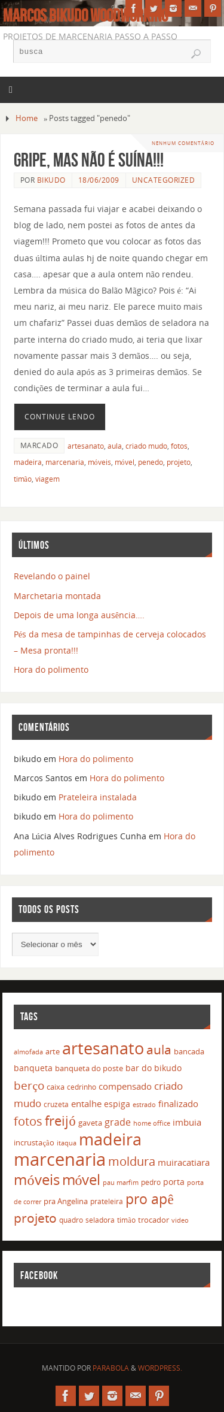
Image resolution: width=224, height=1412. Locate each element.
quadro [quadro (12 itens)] (71, 1220)
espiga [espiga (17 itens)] (117, 1103)
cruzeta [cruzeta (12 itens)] (56, 1104)
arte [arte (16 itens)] (52, 1051)
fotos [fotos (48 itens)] (28, 1121)
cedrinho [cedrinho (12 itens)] (81, 1087)
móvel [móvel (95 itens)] (81, 1179)
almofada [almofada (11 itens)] (28, 1051)
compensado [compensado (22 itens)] (125, 1086)
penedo (150, 462)
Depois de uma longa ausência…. (79, 615)
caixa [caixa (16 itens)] (56, 1086)
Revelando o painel (52, 576)
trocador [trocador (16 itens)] (153, 1219)
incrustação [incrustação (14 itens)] (34, 1142)
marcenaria (64, 462)
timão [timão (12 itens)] (126, 1220)
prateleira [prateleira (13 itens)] (106, 1201)
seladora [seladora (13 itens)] (100, 1220)
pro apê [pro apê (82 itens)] (149, 1198)
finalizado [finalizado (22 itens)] (178, 1103)
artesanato (85, 446)
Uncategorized (163, 180)
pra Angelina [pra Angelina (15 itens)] (66, 1201)
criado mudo (146, 446)
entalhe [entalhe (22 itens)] (86, 1103)
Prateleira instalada (98, 797)
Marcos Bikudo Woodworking (85, 15)
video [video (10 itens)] (180, 1220)
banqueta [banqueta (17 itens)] (33, 1068)
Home (27, 118)
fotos (179, 446)
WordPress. (160, 1368)
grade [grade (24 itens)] (118, 1122)
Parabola (111, 1368)
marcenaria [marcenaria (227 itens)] (60, 1159)
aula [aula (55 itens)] (158, 1049)
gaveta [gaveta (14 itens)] (90, 1122)
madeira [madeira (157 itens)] (110, 1139)
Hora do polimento (51, 669)
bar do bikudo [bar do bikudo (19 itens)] (153, 1068)
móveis (99, 462)
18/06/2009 (98, 180)
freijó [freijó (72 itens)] (60, 1120)
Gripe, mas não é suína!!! (89, 159)
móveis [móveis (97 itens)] (36, 1179)
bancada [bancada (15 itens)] (189, 1051)
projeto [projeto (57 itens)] (35, 1218)
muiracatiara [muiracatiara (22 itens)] (184, 1162)
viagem (47, 479)
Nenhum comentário (183, 143)
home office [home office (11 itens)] (151, 1122)
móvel (124, 462)
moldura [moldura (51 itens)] (131, 1161)
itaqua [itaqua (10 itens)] (66, 1143)
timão (23, 479)
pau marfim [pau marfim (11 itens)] (121, 1182)
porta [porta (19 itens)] (174, 1181)
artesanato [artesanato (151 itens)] (103, 1048)
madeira (28, 462)
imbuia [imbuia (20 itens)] (187, 1122)
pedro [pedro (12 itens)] (151, 1182)
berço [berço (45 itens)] (29, 1085)
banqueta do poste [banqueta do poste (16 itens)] (89, 1068)
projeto (179, 462)
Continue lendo (59, 416)
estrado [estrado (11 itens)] (144, 1104)
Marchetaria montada (57, 595)
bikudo (51, 180)
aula (115, 446)
